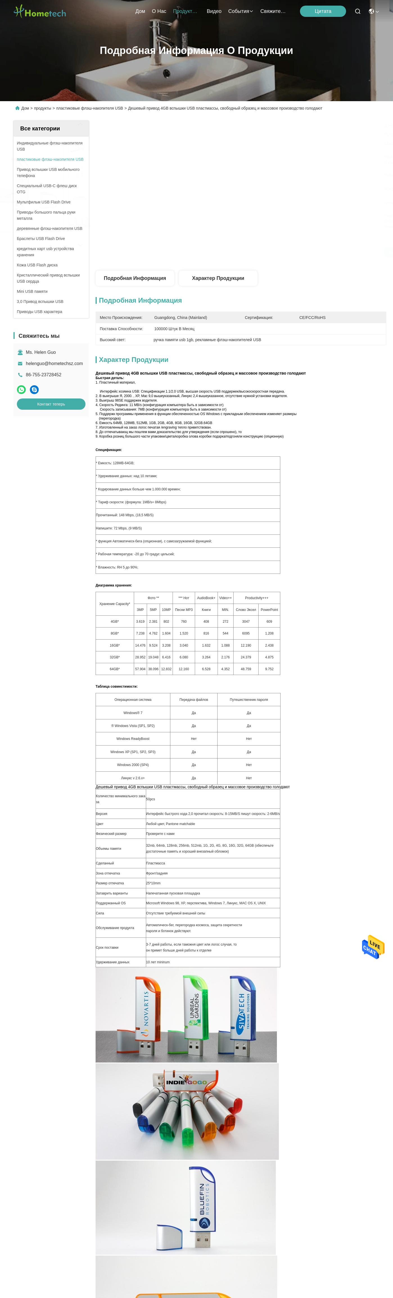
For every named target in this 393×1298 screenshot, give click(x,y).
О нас (159, 11)
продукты (186, 11)
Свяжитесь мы (273, 11)
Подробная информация (135, 278)
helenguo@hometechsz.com (54, 363)
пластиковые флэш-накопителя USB (89, 108)
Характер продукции (218, 278)
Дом (140, 11)
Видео (214, 11)
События (241, 11)
